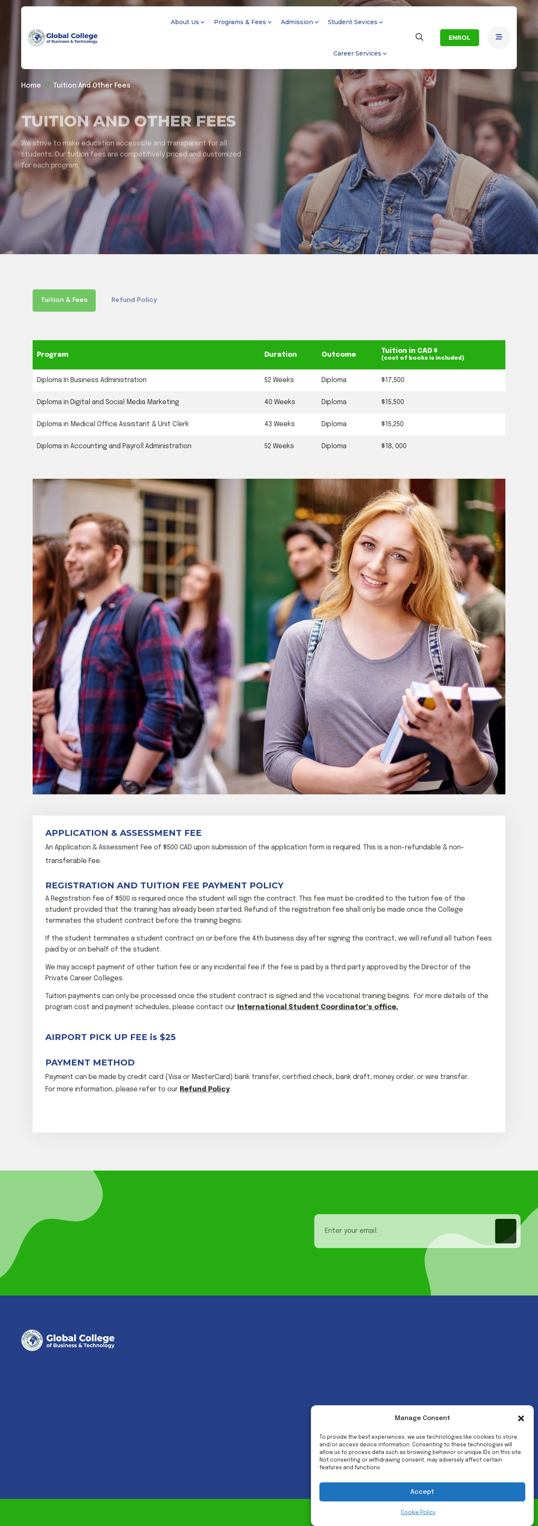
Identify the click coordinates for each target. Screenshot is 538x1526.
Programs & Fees (240, 22)
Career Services (357, 53)
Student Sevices (352, 22)
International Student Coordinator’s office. (317, 1007)
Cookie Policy (418, 1512)
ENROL (460, 38)
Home (31, 84)
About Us (185, 22)
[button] (521, 1418)
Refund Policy (205, 1089)
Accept (422, 1492)
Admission (297, 22)
